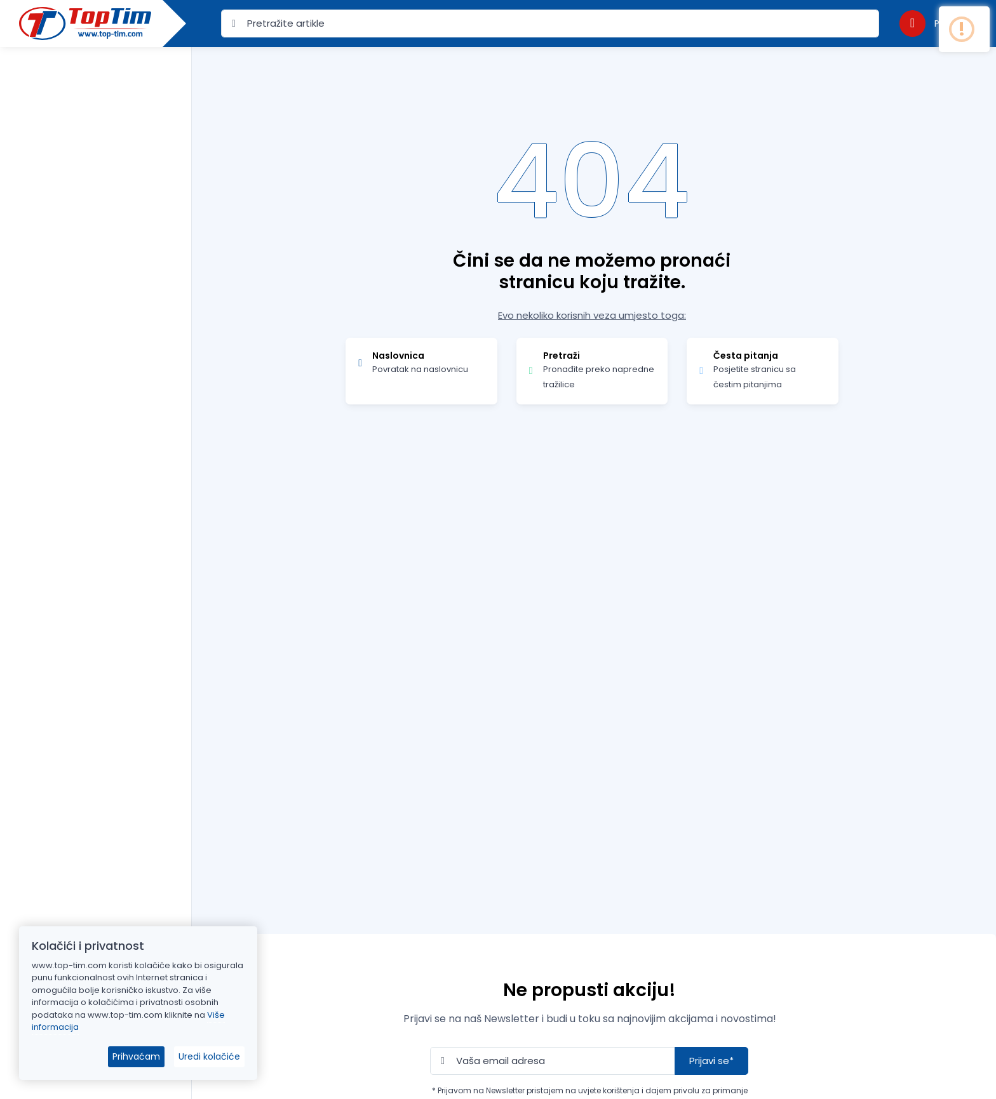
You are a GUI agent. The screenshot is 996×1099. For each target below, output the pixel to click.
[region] (95, 557)
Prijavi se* (711, 1060)
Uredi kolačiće (209, 1056)
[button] (935, 23)
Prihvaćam (136, 1056)
